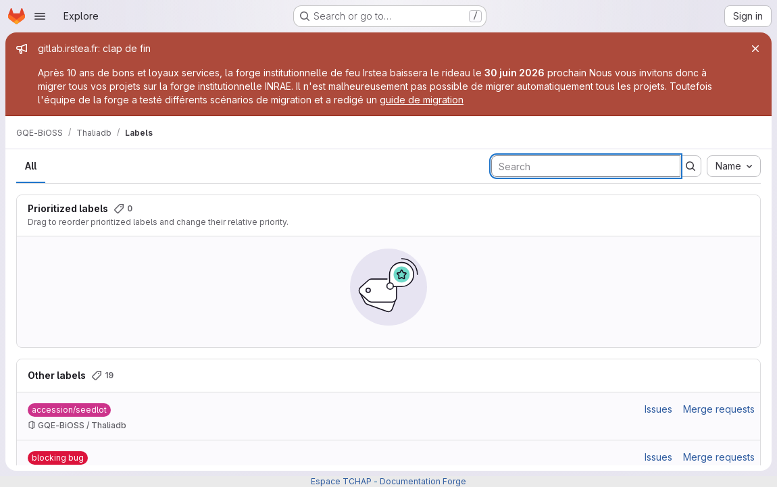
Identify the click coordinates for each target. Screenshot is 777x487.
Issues (658, 409)
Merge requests (719, 409)
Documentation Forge (423, 481)
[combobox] (734, 166)
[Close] (755, 49)
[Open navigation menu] (40, 16)
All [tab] (30, 166)
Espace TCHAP (341, 481)
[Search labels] (585, 166)
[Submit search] (690, 166)
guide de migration (421, 99)
